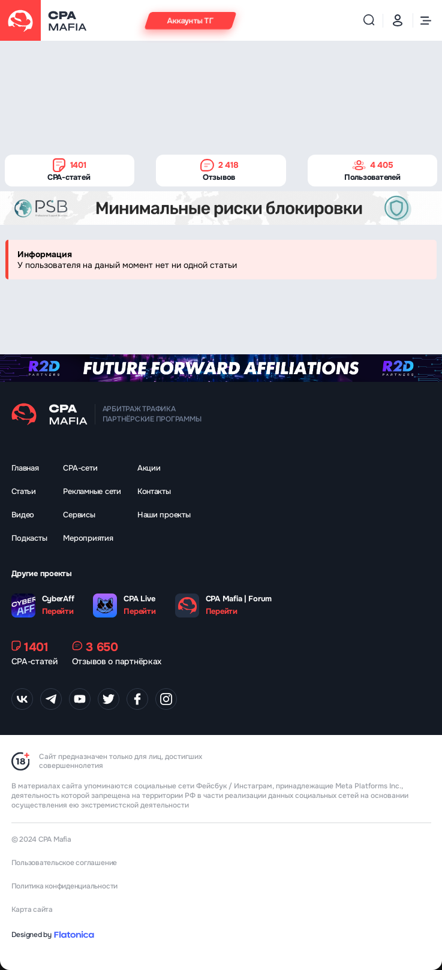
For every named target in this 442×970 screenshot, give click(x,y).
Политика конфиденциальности (64, 886)
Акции (149, 468)
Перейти (58, 611)
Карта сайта (32, 909)
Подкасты (29, 538)
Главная (25, 468)
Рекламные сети (92, 491)
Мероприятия (88, 538)
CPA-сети (80, 468)
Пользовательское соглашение (64, 862)
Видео (23, 515)
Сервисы (79, 515)
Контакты (154, 491)
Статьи (23, 491)
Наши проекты (164, 515)
